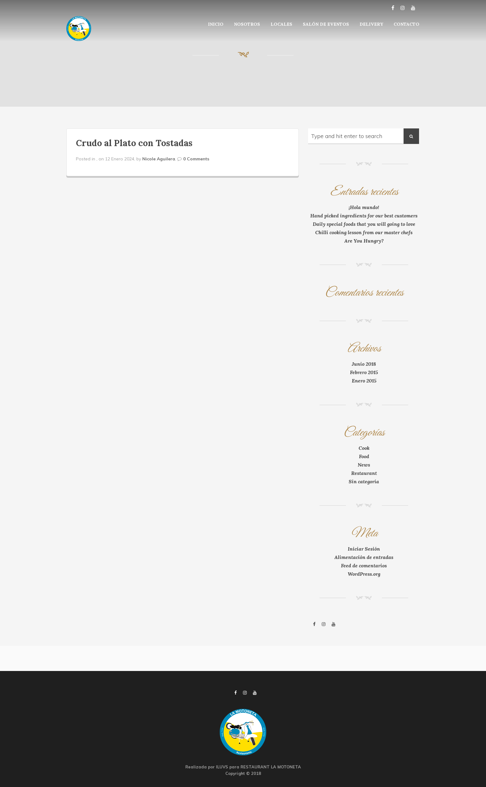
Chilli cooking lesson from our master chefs (364, 232)
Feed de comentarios (364, 565)
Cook (364, 448)
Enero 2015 (364, 381)
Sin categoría (364, 481)
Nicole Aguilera (158, 159)
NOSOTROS (247, 24)
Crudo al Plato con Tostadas (134, 143)
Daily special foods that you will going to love (364, 224)
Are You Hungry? (364, 241)
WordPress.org (364, 574)
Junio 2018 (364, 364)
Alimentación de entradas (363, 557)
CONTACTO (406, 24)
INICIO (215, 24)
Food (364, 456)
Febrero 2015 (364, 372)
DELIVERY (371, 24)
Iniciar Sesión (364, 549)
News (364, 465)
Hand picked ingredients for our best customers (364, 215)
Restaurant (364, 473)
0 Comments (196, 159)
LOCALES (281, 24)
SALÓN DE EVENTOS (326, 24)
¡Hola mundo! (364, 207)
